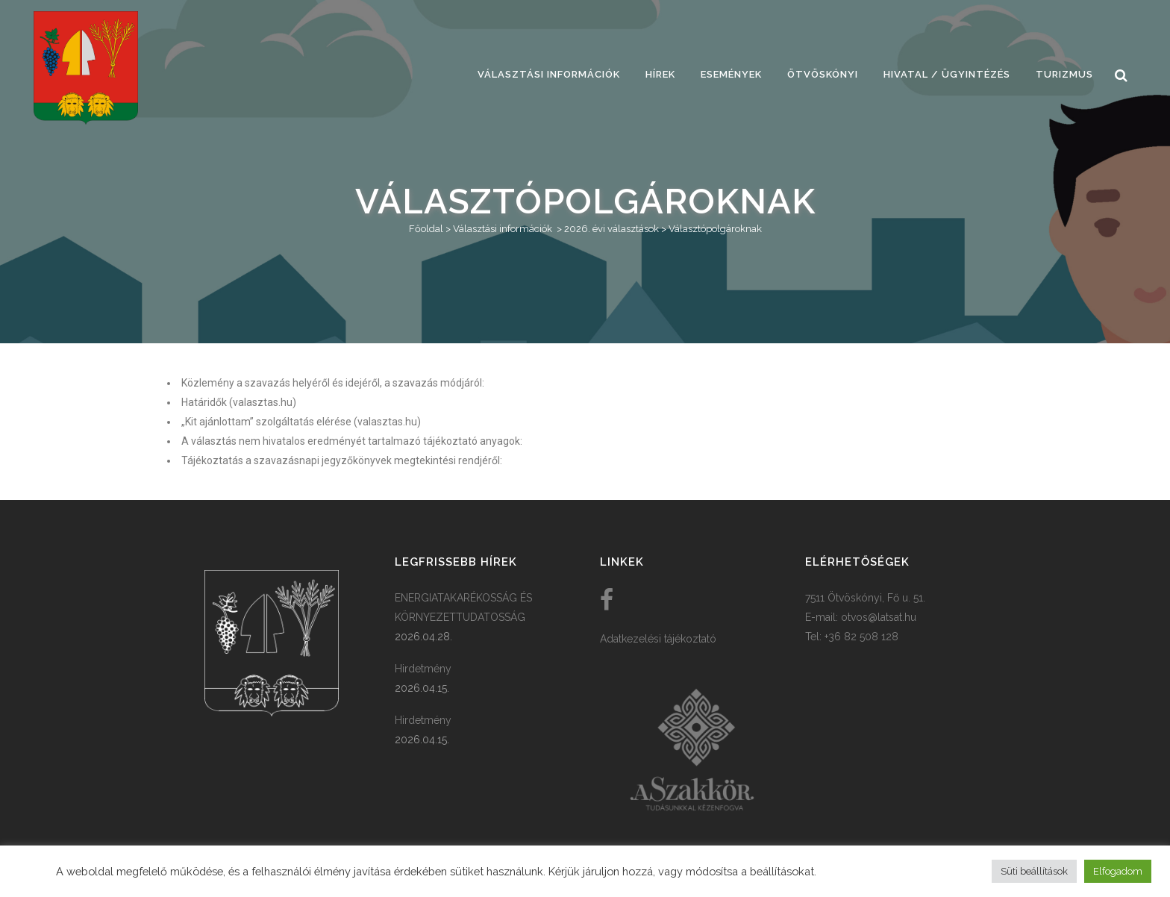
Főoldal (426, 228)
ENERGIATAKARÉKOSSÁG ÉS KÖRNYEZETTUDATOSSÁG (463, 607)
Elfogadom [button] (1117, 871)
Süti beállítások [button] (1034, 871)
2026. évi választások (611, 228)
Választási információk (502, 228)
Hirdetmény (423, 669)
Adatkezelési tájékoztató (658, 639)
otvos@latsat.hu (878, 617)
